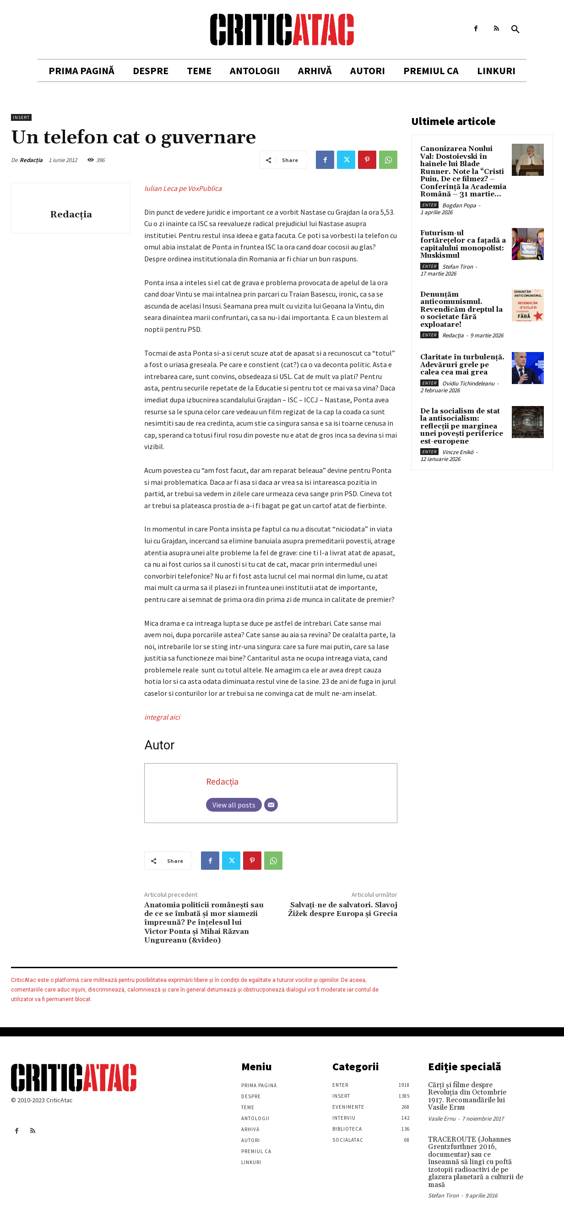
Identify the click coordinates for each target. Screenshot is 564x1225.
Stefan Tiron (457, 267)
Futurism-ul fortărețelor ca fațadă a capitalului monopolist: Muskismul (463, 244)
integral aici (162, 716)
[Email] (271, 805)
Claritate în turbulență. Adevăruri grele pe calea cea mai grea (462, 365)
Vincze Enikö (457, 452)
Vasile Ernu (442, 1118)
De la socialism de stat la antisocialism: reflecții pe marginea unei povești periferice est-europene (461, 426)
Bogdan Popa (459, 205)
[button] (515, 30)
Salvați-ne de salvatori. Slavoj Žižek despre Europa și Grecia (342, 909)
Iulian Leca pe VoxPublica (183, 188)
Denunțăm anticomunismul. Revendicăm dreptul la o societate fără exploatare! (461, 309)
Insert (21, 117)
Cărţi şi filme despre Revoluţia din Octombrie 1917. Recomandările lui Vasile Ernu (467, 1096)
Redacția (31, 160)
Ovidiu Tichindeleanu (468, 383)
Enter (429, 205)
